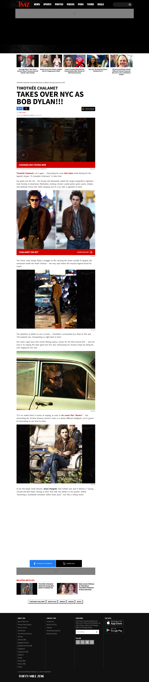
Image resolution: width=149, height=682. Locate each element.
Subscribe (97, 632)
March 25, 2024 (28, 115)
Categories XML (23, 652)
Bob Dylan (52, 602)
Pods (91, 49)
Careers (49, 627)
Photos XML (22, 664)
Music (79, 602)
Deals (123, 49)
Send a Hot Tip (52, 624)
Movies (71, 602)
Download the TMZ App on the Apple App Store (114, 622)
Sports (38, 49)
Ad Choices (21, 631)
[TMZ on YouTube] (87, 642)
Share (42, 563)
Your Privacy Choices (25, 634)
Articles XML (22, 640)
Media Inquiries (52, 634)
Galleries (21, 655)
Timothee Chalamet (37, 602)
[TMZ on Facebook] (18, 31)
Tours (107, 49)
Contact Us (50, 621)
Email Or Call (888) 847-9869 (41, 40)
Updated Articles (23, 643)
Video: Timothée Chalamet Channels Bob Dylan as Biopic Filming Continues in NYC (32, 169)
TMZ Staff (22, 112)
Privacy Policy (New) (24, 624)
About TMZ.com (23, 621)
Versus (62, 602)
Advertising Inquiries (53, 631)
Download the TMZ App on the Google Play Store (114, 630)
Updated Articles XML (25, 646)
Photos (57, 49)
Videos (75, 49)
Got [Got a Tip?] (23, 40)
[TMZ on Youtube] (25, 31)
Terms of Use (22, 627)
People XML (22, 661)
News (21, 49)
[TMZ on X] (21, 31)
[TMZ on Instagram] (29, 31)
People (20, 658)
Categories (21, 649)
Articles (20, 637)
